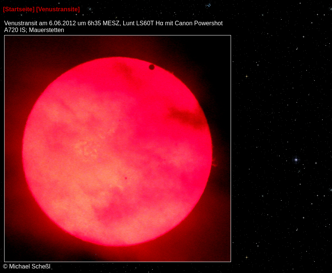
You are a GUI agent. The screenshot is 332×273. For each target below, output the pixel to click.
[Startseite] (19, 9)
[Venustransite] (58, 9)
